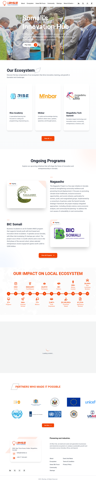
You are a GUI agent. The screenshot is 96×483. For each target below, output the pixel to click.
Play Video (31, 45)
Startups (59, 3)
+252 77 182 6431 (22, 457)
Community (50, 3)
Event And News (68, 458)
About (51, 458)
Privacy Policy (67, 464)
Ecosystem (30, 3)
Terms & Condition (68, 461)
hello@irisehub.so (22, 453)
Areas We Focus (40, 3)
